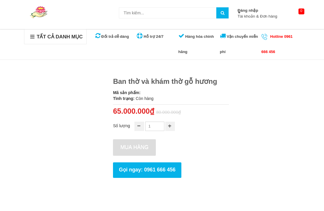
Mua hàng (134, 147)
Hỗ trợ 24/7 (150, 36)
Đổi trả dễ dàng (112, 36)
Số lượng (121, 125)
